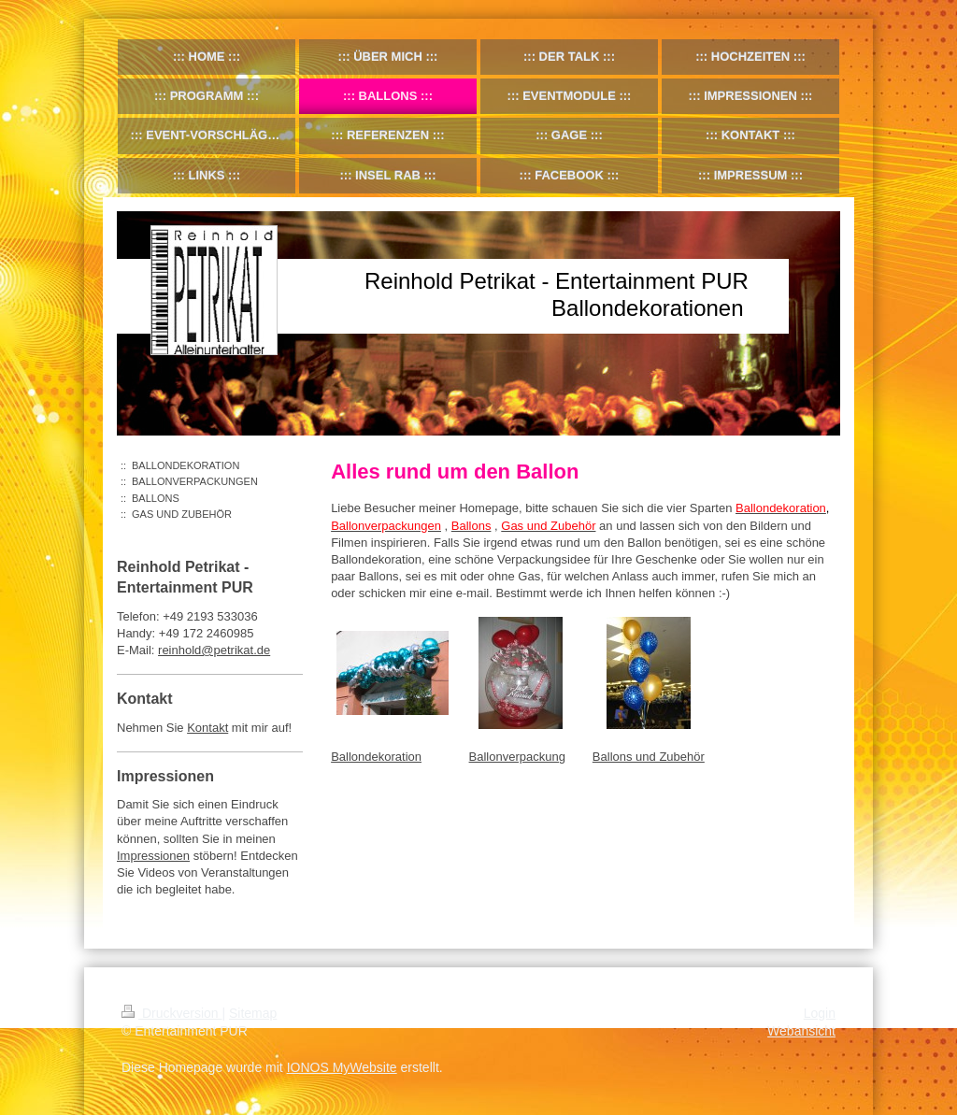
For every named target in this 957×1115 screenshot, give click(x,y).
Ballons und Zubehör (649, 757)
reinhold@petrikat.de (214, 650)
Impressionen (153, 856)
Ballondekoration (376, 757)
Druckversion (171, 1013)
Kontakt (207, 728)
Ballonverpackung (517, 757)
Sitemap (253, 1013)
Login (820, 1013)
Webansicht (801, 1030)
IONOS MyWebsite (342, 1067)
